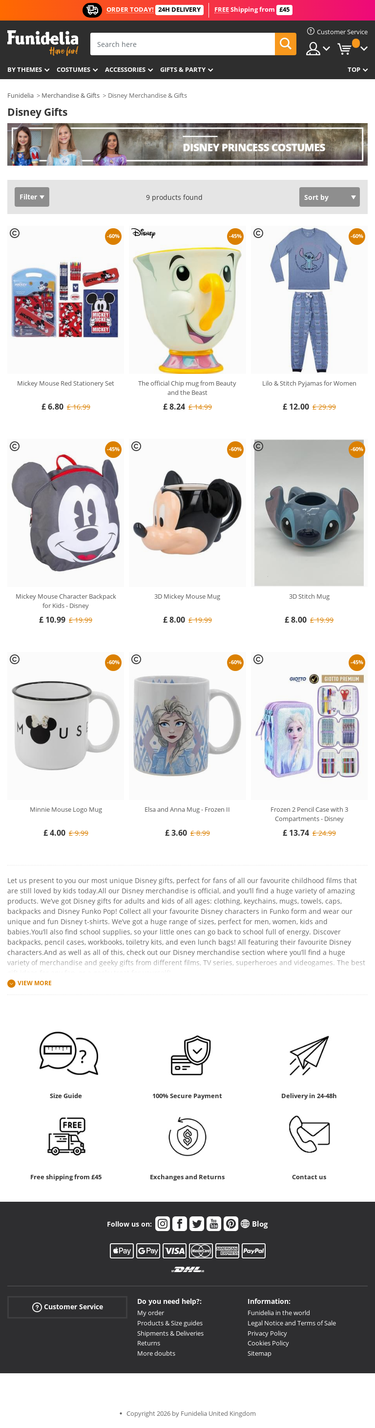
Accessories (125, 69)
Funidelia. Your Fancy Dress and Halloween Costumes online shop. (42, 43)
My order (150, 1312)
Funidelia (20, 95)
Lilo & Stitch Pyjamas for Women (309, 383)
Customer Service (67, 1307)
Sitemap (259, 1353)
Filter (28, 196)
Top (354, 69)
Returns (148, 1343)
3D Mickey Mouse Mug (187, 596)
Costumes (73, 69)
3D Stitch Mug (309, 596)
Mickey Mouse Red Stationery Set (65, 383)
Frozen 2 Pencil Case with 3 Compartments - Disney (309, 814)
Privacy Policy (267, 1333)
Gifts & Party (183, 69)
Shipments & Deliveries (170, 1333)
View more (35, 983)
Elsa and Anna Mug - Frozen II (187, 809)
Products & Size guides (170, 1323)
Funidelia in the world (279, 1312)
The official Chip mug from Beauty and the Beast (187, 388)
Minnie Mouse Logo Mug (66, 809)
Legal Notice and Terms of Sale (292, 1323)
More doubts (156, 1353)
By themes (24, 69)
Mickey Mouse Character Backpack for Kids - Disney (66, 601)
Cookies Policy (268, 1343)
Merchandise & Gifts (71, 95)
